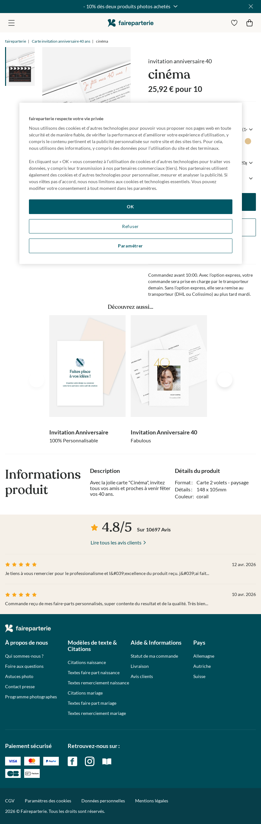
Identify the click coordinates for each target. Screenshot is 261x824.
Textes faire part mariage (92, 703)
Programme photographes (31, 696)
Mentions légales (151, 800)
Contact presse (20, 686)
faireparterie (131, 23)
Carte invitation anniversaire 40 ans (61, 41)
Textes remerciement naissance (98, 682)
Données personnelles (103, 800)
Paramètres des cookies (48, 800)
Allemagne (203, 656)
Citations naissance (87, 662)
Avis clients (142, 676)
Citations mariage (85, 693)
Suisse (199, 676)
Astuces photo (19, 676)
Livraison (140, 666)
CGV (10, 800)
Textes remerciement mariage (97, 713)
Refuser (130, 226)
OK (130, 206)
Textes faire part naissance (94, 672)
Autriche (202, 666)
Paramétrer (130, 245)
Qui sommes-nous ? (24, 656)
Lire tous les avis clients (116, 542)
